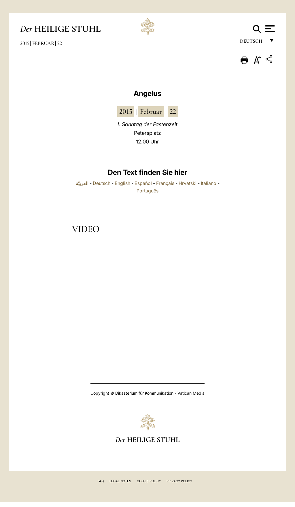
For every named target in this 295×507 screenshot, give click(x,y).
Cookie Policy (149, 481)
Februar (43, 43)
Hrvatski (187, 183)
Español (143, 183)
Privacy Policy (179, 481)
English (122, 183)
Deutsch (252, 42)
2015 (24, 43)
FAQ (100, 481)
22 (59, 43)
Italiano (208, 183)
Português (147, 191)
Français (165, 183)
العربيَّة (82, 183)
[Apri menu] (269, 29)
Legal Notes (120, 481)
